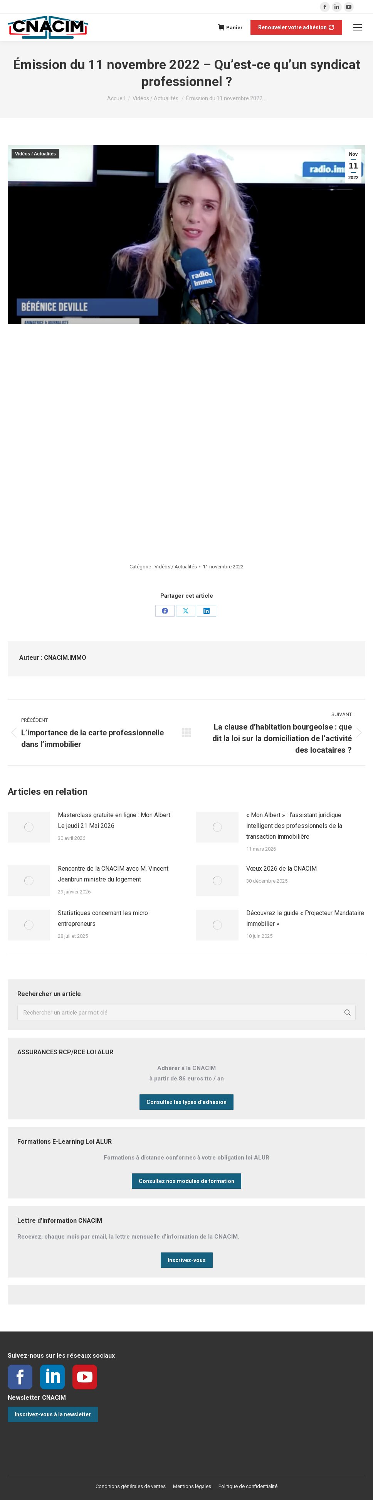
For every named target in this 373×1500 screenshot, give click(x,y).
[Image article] (29, 827)
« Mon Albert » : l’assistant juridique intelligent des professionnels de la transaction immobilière (294, 825)
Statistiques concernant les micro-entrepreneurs (104, 918)
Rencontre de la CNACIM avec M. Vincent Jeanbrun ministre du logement (113, 874)
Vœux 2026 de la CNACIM (281, 868)
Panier (230, 27)
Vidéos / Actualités (35, 154)
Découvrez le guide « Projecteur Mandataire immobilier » (305, 918)
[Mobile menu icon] (357, 27)
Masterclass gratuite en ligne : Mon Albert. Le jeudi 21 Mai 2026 (114, 820)
